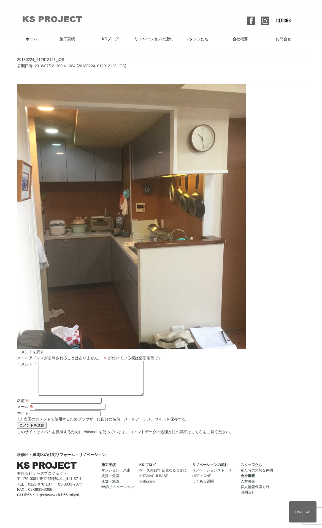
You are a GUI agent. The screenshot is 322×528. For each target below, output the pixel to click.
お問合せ (283, 39)
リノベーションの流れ (153, 39)
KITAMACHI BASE (153, 482)
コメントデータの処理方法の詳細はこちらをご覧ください (179, 438)
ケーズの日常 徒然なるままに (163, 477)
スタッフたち (197, 39)
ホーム (31, 39)
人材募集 (248, 488)
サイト (23, 419)
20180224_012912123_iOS (101, 66)
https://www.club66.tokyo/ (57, 501)
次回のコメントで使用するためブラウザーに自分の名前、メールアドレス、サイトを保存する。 (107, 426)
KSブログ (110, 39)
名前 (23, 407)
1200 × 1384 (64, 66)
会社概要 (240, 39)
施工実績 (67, 39)
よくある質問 (203, 488)
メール (25, 413)
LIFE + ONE (201, 482)
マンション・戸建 (115, 477)
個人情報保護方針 (255, 493)
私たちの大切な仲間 (257, 477)
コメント (27, 364)
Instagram (147, 488)
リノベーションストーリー (213, 477)
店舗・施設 (110, 488)
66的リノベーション (117, 493)
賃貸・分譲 (110, 482)
